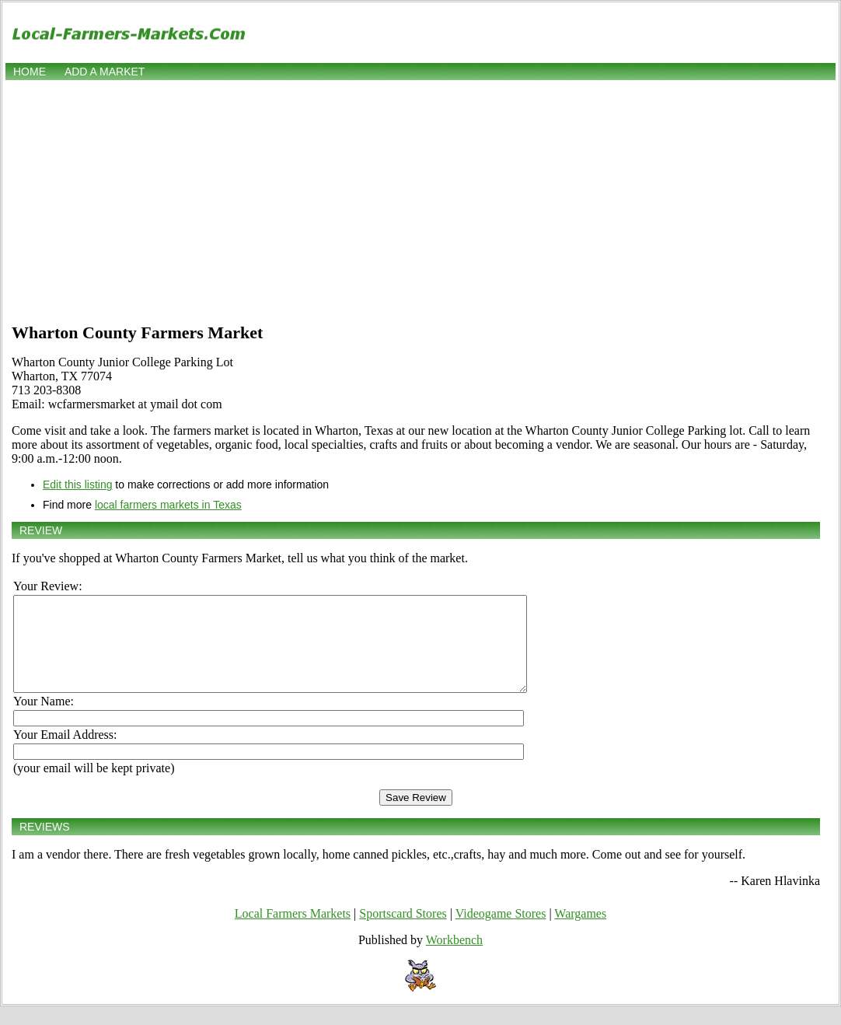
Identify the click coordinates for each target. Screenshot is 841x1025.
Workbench (454, 958)
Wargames (580, 932)
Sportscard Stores (402, 932)
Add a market (105, 71)
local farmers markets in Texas (168, 505)
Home (29, 71)
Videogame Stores (500, 932)
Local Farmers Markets (293, 932)
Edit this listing (77, 484)
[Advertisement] (420, 200)
